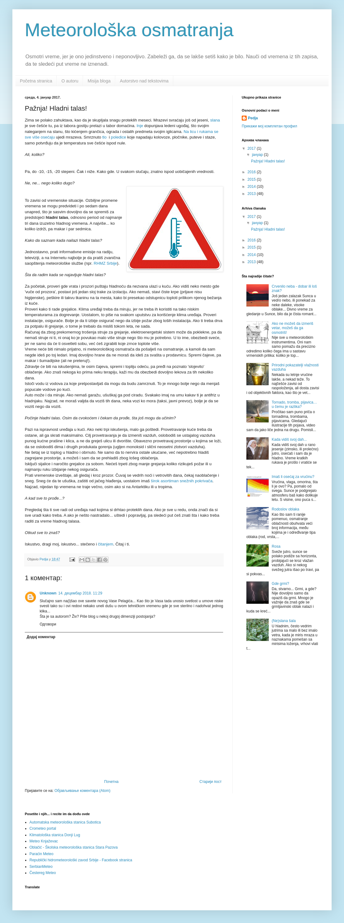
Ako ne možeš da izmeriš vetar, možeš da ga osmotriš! (292, 328)
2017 (252, 148)
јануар (258, 154)
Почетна (111, 781)
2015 (252, 179)
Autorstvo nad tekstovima (144, 80)
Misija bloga (99, 80)
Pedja (253, 118)
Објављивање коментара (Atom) (83, 790)
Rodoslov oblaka (285, 509)
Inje (140, 125)
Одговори (48, 624)
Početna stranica (36, 80)
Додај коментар (41, 637)
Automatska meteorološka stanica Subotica (65, 822)
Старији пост (211, 781)
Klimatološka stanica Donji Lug (54, 835)
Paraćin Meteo (41, 854)
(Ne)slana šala (284, 621)
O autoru (69, 80)
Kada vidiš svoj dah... (289, 439)
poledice (118, 137)
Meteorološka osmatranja (129, 30)
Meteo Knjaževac (43, 841)
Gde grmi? (280, 583)
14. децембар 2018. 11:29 (80, 593)
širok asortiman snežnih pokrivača (182, 481)
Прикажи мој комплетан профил (269, 126)
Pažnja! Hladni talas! (268, 161)
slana (215, 120)
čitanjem (105, 544)
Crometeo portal (42, 828)
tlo (104, 137)
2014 (252, 186)
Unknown (48, 593)
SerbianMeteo (41, 866)
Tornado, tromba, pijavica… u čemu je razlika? (294, 404)
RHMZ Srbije (105, 263)
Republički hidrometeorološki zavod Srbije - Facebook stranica (80, 860)
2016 (252, 172)
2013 (252, 194)
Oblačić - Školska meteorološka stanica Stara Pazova (73, 847)
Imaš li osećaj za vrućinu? (293, 477)
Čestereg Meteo (42, 873)
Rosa (276, 546)
